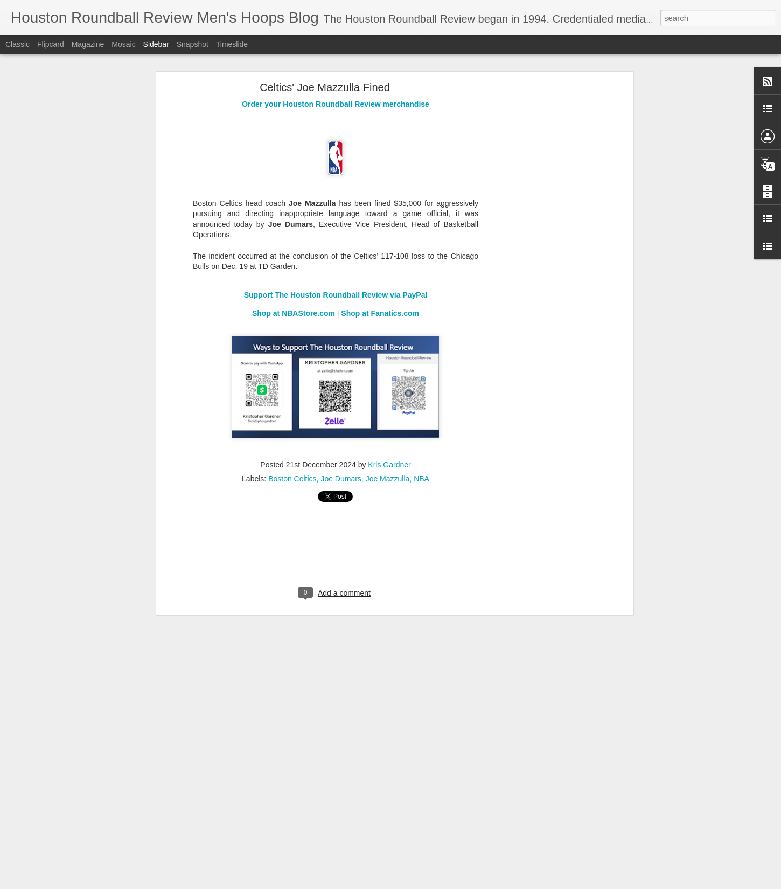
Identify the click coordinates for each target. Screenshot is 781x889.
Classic (17, 44)
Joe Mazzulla (388, 478)
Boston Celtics (292, 478)
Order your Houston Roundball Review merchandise (335, 104)
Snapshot (192, 44)
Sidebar (156, 44)
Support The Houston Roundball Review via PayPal (336, 295)
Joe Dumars (340, 478)
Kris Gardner (389, 464)
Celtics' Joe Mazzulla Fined (325, 87)
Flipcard (50, 44)
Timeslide (232, 44)
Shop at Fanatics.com (380, 313)
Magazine (88, 44)
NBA (421, 478)
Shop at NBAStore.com (293, 313)
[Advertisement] (537, 256)
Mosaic (123, 44)
